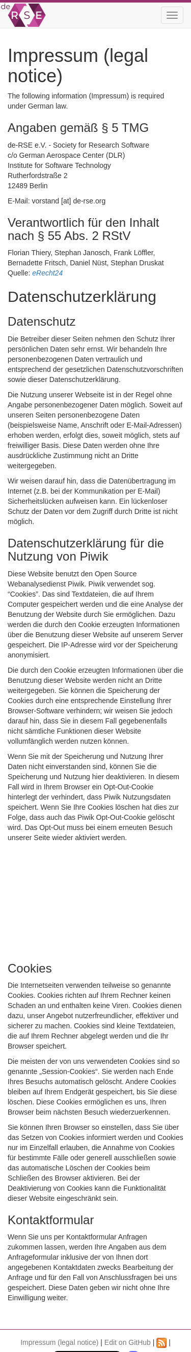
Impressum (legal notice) (59, 1342)
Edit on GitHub (127, 1342)
